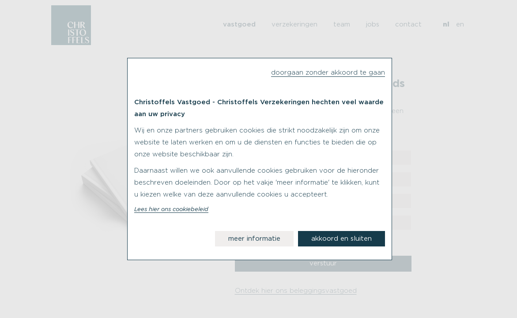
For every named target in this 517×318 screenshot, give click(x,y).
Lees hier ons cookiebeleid (171, 209)
